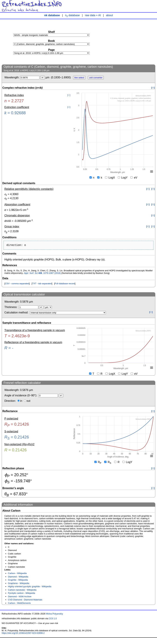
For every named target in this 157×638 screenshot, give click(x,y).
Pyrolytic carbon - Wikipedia (21, 593)
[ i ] (153, 87)
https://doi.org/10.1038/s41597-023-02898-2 (23, 633)
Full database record (65, 284)
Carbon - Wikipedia (17, 574)
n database (72, 15)
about (109, 15)
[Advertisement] (130, 41)
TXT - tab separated (42, 284)
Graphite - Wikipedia (18, 580)
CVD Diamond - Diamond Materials (25, 600)
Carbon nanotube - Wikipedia (22, 590)
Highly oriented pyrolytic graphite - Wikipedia (29, 587)
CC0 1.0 (53, 619)
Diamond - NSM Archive (19, 597)
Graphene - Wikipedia (18, 584)
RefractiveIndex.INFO (32, 4)
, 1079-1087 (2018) (42, 273)
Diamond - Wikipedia (18, 577)
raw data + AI (93, 15)
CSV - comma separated (17, 284)
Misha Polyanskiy (54, 614)
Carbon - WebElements (19, 603)
